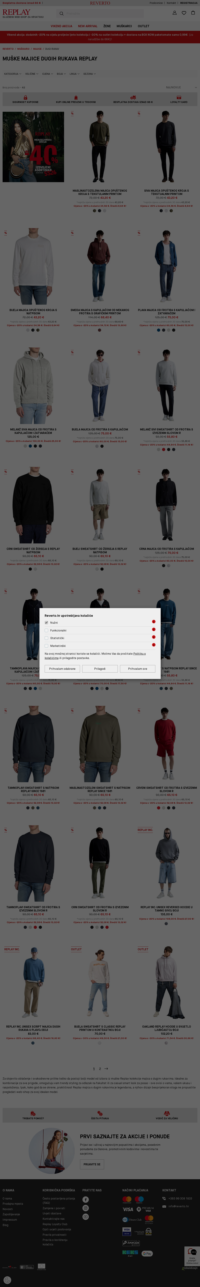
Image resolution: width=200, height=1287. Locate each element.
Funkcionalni (58, 630)
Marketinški (58, 646)
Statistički (57, 638)
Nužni (54, 623)
